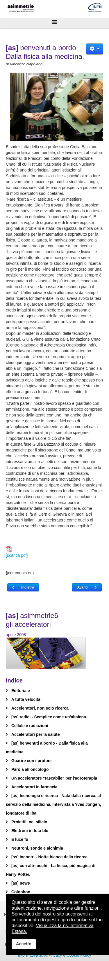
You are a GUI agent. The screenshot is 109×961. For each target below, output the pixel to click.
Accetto (23, 943)
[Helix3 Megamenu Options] (54, 22)
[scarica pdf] (17, 552)
